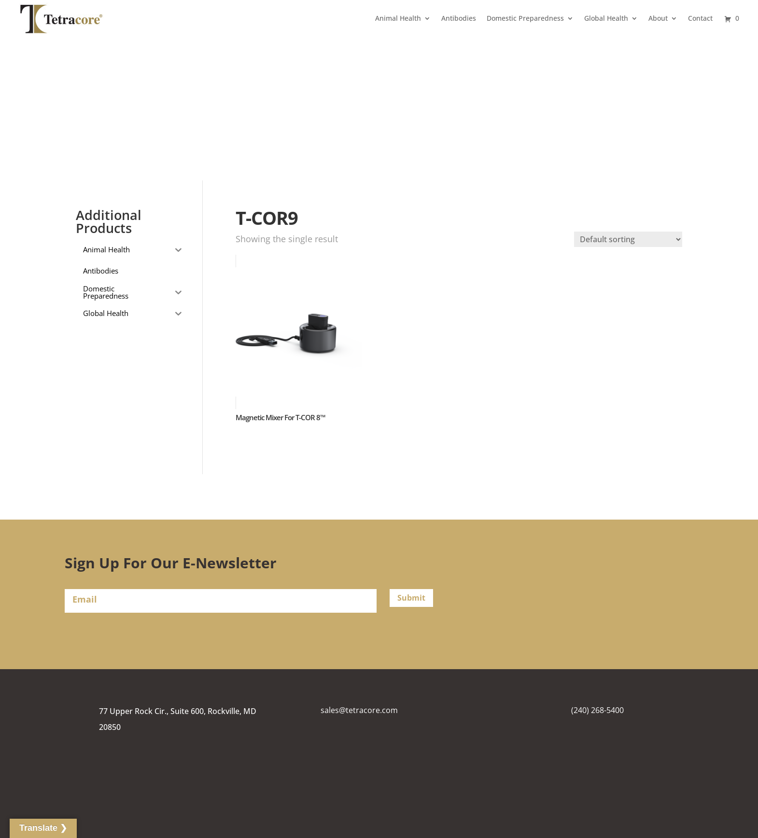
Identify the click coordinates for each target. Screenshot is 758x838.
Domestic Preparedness (525, 18)
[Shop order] (628, 239)
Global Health (606, 18)
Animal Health (398, 18)
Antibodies (458, 18)
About (658, 18)
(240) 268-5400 (597, 710)
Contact (700, 18)
